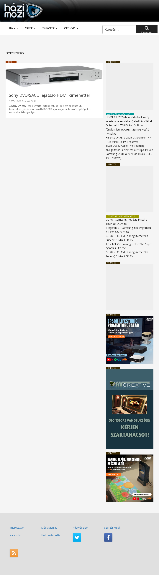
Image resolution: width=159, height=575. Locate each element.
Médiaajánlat (49, 527)
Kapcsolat (16, 535)
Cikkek (30, 28)
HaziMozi (18, 4)
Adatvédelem (80, 527)
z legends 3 (112, 227)
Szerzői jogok (112, 527)
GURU (34, 101)
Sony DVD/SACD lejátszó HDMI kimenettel (49, 95)
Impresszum (17, 527)
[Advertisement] (129, 86)
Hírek (14, 28)
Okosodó (71, 28)
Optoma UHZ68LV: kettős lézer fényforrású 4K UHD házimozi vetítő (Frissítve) (127, 129)
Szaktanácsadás (50, 535)
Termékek (50, 28)
